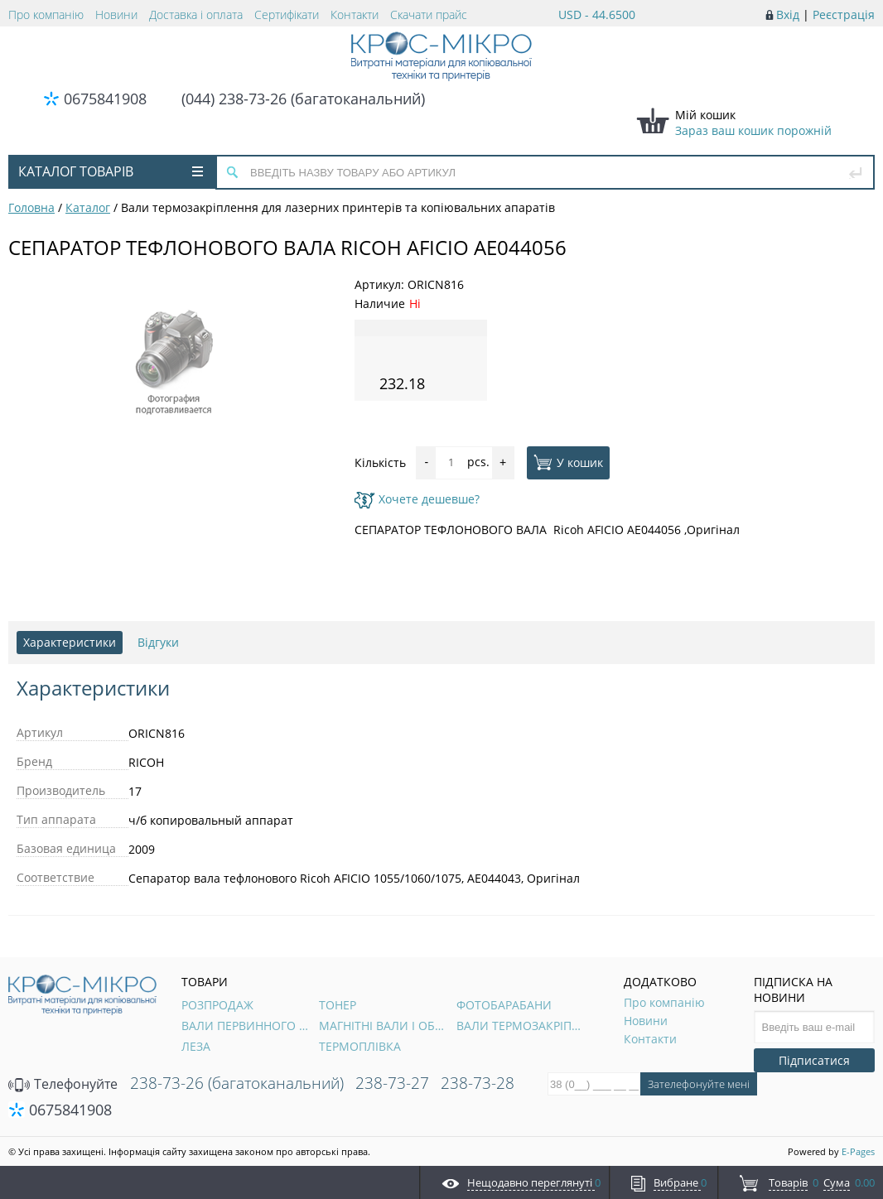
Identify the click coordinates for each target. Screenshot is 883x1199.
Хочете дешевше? (417, 499)
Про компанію (46, 14)
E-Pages (858, 1151)
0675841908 (105, 98)
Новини (116, 14)
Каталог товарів (110, 171)
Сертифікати (286, 14)
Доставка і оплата (196, 14)
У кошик (568, 462)
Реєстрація (844, 14)
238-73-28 (477, 1083)
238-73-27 (392, 1083)
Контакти (355, 14)
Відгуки (158, 642)
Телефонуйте (63, 1084)
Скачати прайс (428, 14)
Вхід (787, 14)
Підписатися (814, 1060)
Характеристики (69, 642)
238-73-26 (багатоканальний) (237, 1083)
